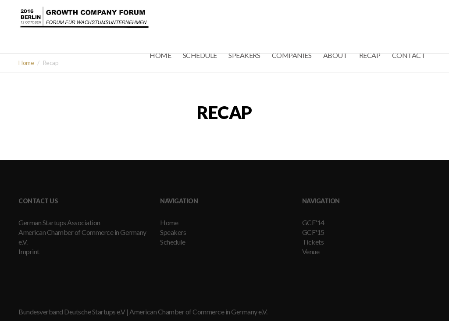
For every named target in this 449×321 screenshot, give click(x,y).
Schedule (172, 242)
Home (26, 62)
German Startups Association (59, 222)
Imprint (28, 251)
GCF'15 (313, 232)
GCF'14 (313, 222)
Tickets (313, 242)
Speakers (173, 232)
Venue (311, 251)
